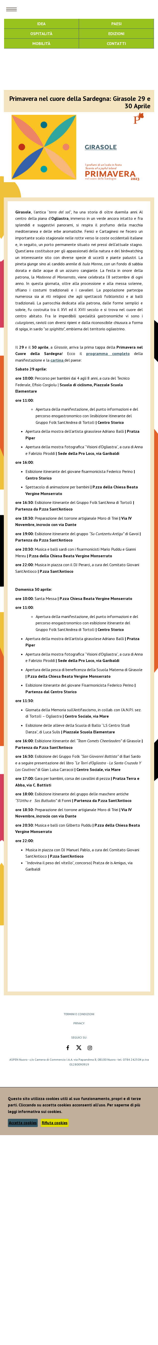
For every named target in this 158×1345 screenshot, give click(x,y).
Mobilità (41, 43)
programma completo (108, 353)
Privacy (79, 1023)
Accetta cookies (23, 1122)
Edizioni (116, 33)
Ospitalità (41, 33)
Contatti (116, 43)
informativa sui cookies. (40, 1111)
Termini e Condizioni (79, 1014)
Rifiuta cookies (55, 1122)
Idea (41, 23)
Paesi (116, 23)
